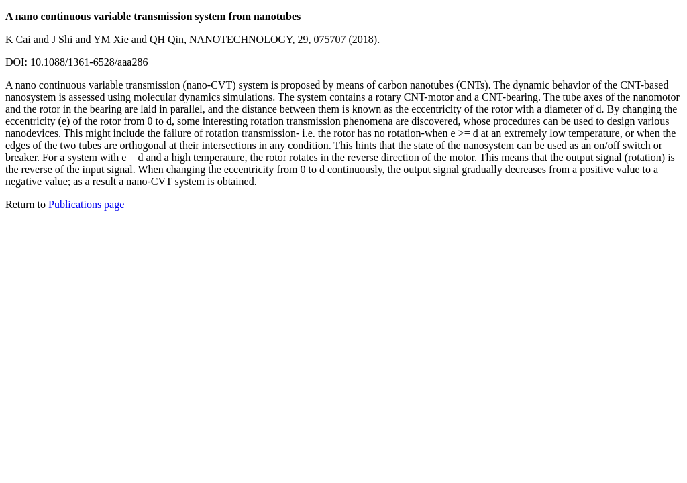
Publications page (86, 204)
